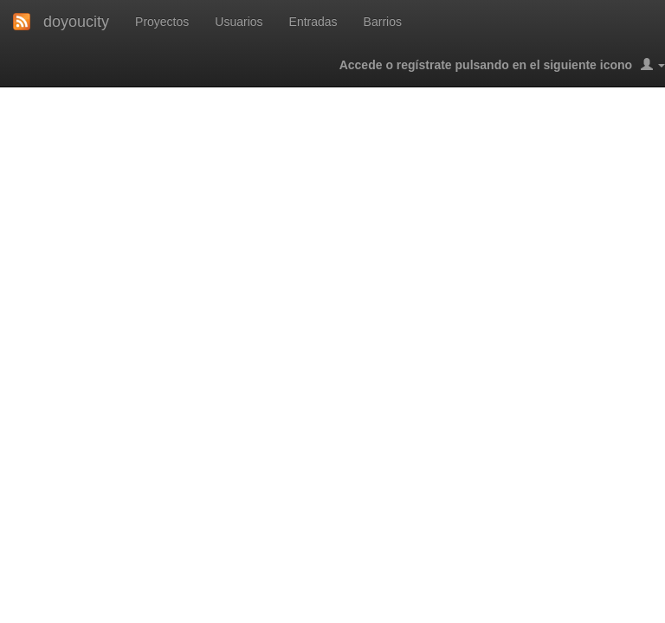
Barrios (383, 22)
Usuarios (238, 22)
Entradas (313, 22)
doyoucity (76, 21)
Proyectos (162, 22)
